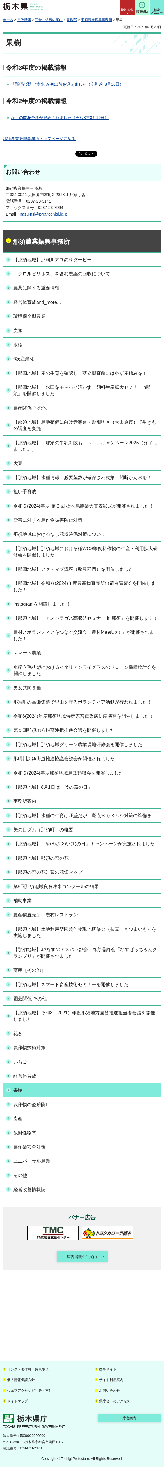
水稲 (17, 344)
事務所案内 (24, 801)
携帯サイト (107, 1369)
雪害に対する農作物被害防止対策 (47, 520)
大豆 (17, 463)
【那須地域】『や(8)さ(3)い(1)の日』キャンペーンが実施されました (84, 843)
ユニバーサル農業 (31, 1161)
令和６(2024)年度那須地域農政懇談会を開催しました (68, 773)
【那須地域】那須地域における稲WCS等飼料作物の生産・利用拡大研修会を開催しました (85, 551)
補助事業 (22, 900)
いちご (20, 1061)
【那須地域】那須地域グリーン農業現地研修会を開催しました (77, 744)
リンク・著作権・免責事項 (28, 1369)
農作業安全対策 (29, 1147)
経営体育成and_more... (37, 302)
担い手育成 (24, 491)
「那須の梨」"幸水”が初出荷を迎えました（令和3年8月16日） (67, 84)
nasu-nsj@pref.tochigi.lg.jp (43, 214)
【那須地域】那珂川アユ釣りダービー (52, 259)
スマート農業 (27, 652)
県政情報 (24, 20)
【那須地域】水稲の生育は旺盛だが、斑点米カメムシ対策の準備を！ (84, 815)
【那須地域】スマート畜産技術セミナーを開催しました (71, 984)
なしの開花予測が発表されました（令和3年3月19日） (60, 117)
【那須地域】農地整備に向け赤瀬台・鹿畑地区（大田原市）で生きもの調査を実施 (84, 425)
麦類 (17, 330)
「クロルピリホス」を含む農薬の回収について (61, 273)
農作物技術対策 (29, 1047)
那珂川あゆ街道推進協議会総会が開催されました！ (66, 758)
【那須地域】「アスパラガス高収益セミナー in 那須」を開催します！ (85, 618)
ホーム (8, 20)
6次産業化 (23, 358)
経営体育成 (24, 1076)
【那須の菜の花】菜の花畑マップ (47, 872)
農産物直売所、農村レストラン (45, 914)
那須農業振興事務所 (96, 20)
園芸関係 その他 (30, 998)
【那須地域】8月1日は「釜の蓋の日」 (52, 787)
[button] (127, 7)
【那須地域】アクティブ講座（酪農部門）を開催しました (73, 569)
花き (17, 1033)
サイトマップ (17, 1401)
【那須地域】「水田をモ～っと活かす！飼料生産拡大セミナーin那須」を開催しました (81, 390)
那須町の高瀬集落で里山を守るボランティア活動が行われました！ (82, 702)
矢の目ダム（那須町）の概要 (43, 829)
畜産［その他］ (29, 970)
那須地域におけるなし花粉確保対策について (59, 534)
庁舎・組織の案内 (49, 20)
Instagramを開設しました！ (42, 604)
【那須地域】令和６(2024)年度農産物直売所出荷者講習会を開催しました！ (84, 586)
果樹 (17, 1090)
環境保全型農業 (29, 316)
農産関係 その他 (30, 408)
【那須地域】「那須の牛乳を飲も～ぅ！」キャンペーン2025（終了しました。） (85, 446)
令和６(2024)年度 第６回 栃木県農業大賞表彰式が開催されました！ (83, 506)
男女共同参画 (27, 687)
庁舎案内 (129, 1418)
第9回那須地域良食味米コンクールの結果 (56, 886)
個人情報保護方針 (21, 1380)
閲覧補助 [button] (142, 11)
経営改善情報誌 (29, 1189)
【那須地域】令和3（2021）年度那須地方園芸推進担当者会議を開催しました (84, 1015)
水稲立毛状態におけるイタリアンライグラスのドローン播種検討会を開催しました (84, 670)
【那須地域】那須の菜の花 (41, 858)
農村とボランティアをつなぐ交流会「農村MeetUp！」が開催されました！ (83, 635)
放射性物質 (24, 1132)
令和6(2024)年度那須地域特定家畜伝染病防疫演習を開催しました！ (83, 716)
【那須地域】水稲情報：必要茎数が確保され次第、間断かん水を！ (82, 477)
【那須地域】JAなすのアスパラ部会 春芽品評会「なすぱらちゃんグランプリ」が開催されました (85, 952)
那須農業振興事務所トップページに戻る (39, 138)
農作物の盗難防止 (31, 1104)
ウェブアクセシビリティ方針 (29, 1391)
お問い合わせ (109, 1391)
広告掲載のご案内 (82, 1257)
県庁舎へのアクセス (114, 1401)
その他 (20, 1175)
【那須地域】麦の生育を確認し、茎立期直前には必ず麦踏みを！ (80, 373)
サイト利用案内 (111, 1380)
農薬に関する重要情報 (36, 287)
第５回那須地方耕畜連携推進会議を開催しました (64, 730)
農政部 (72, 20)
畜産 (17, 1118)
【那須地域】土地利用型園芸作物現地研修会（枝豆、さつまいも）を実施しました (84, 932)
